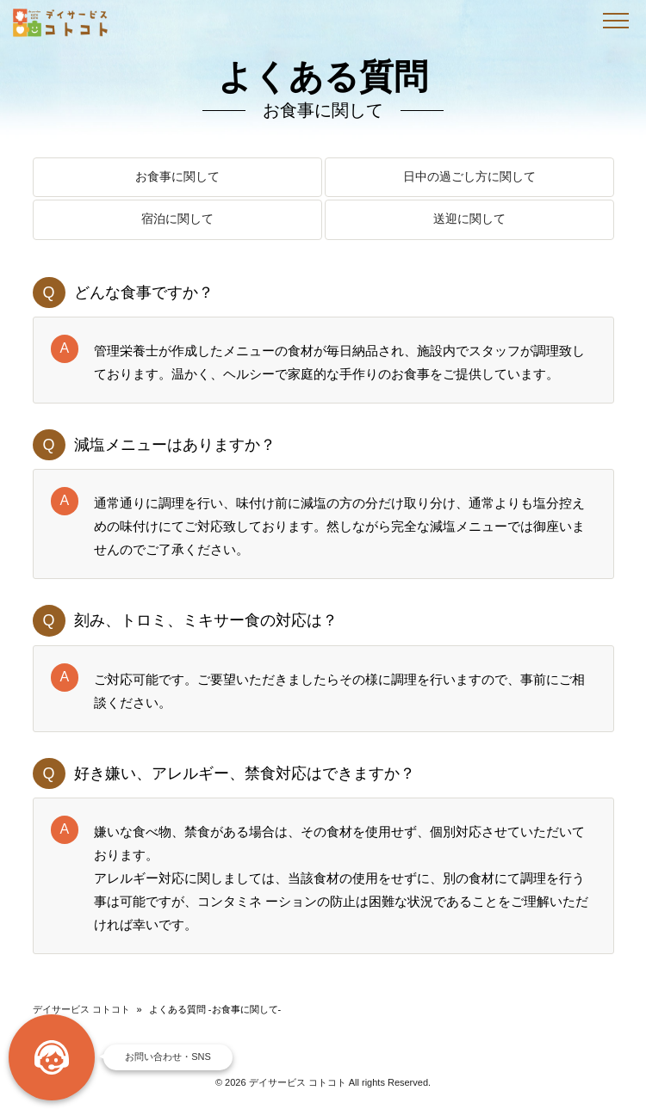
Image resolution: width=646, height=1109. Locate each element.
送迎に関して (469, 219)
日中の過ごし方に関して (469, 177)
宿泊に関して (177, 219)
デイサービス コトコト (81, 1009)
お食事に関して (177, 177)
